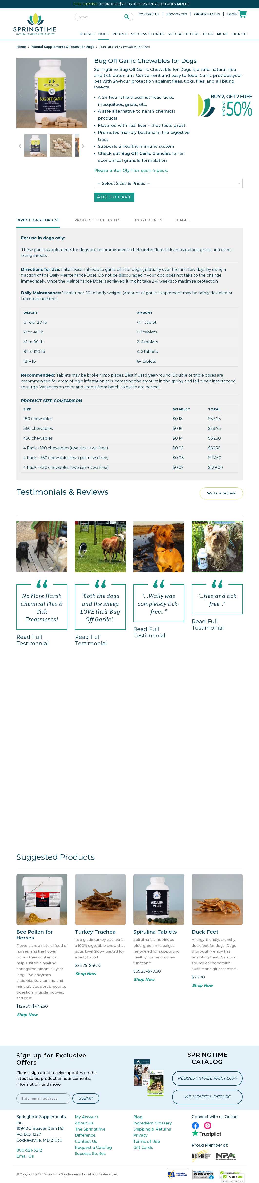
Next (83, 93)
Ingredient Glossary (152, 1123)
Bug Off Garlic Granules (146, 153)
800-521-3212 (176, 14)
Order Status (207, 14)
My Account (86, 1117)
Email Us (25, 1156)
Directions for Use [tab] (38, 220)
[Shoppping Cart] (242, 13)
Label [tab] (183, 220)
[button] (233, 1178)
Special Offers (184, 34)
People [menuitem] (120, 34)
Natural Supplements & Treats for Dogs (62, 47)
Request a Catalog (93, 1147)
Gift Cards (143, 1147)
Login (232, 14)
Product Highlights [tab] (97, 220)
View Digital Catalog (207, 1097)
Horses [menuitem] (87, 34)
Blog (208, 34)
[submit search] (126, 17)
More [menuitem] (222, 34)
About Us (84, 1123)
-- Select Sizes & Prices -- (123, 183)
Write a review (221, 493)
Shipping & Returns (152, 1129)
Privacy (140, 1135)
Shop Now (27, 1014)
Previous (20, 93)
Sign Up (239, 34)
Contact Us (148, 14)
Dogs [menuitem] (103, 34)
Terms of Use (146, 1141)
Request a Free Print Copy (207, 1078)
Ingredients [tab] (148, 220)
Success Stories (147, 34)
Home (21, 47)
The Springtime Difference (90, 1132)
